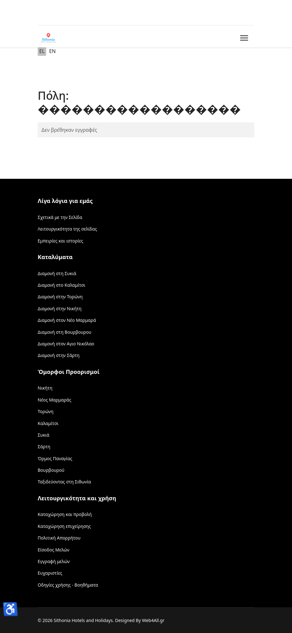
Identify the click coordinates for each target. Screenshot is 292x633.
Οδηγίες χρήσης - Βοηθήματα (68, 585)
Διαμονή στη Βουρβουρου (64, 332)
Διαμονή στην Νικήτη (60, 308)
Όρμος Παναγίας (55, 458)
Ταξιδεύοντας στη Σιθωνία (64, 482)
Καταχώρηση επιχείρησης (64, 526)
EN (52, 51)
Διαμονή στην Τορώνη (60, 297)
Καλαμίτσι (48, 423)
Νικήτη (45, 388)
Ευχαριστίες (50, 573)
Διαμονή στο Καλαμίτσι (61, 285)
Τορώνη (45, 411)
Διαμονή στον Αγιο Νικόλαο (66, 344)
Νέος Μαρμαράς (54, 400)
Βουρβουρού (51, 470)
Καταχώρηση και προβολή (65, 514)
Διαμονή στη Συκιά (57, 273)
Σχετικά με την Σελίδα (60, 217)
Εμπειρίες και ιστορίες (60, 241)
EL (42, 51)
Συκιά (43, 435)
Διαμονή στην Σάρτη (58, 355)
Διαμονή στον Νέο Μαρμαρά (67, 320)
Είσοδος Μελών (53, 550)
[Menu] (243, 38)
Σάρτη (44, 446)
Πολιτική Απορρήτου (59, 538)
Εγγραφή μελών (54, 561)
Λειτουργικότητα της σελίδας (67, 229)
